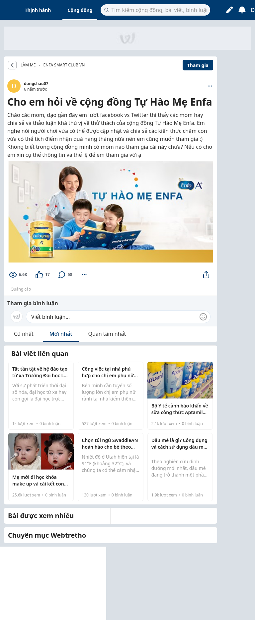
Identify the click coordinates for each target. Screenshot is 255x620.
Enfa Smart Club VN (64, 65)
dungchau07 (36, 83)
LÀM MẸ (28, 65)
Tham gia (198, 65)
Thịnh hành (38, 10)
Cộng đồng (79, 10)
